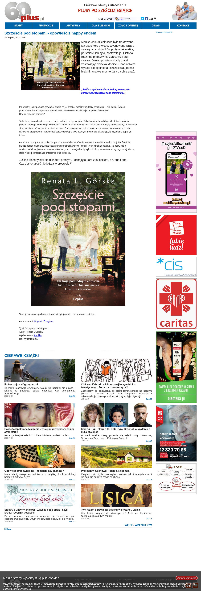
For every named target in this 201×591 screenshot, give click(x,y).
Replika (38, 335)
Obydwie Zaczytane (44, 321)
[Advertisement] (176, 81)
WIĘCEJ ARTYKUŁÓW (138, 525)
